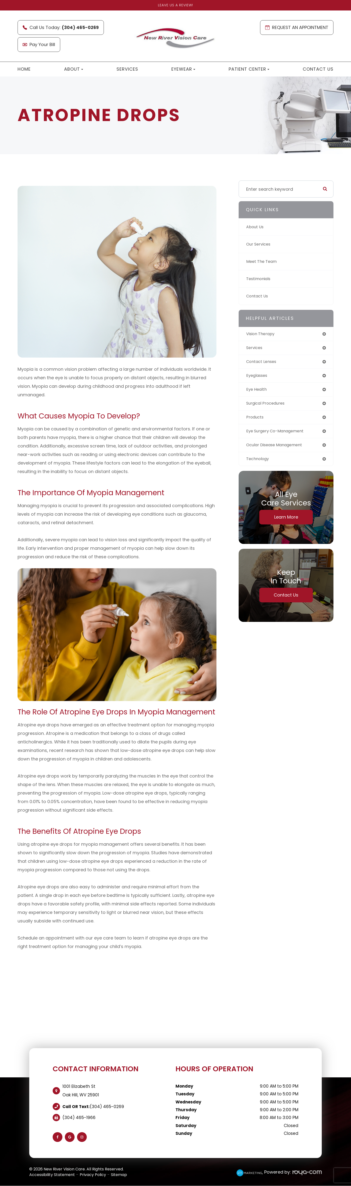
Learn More (286, 522)
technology (259, 463)
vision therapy (262, 334)
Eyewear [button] (183, 69)
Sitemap (119, 1174)
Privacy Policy (93, 1174)
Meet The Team (263, 261)
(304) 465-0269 (107, 1106)
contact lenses (263, 363)
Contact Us (318, 69)
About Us (256, 227)
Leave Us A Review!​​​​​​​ (175, 5)
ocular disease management (277, 449)
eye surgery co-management (278, 435)
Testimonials (260, 279)
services (255, 348)
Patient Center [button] (249, 69)
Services (127, 69)
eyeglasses (258, 377)
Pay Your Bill (39, 44)
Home (24, 69)
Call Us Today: (61, 27)
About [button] (73, 69)
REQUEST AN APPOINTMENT (296, 27)
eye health (257, 392)
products (256, 420)
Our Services (259, 244)
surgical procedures (268, 406)
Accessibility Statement (52, 1174)
